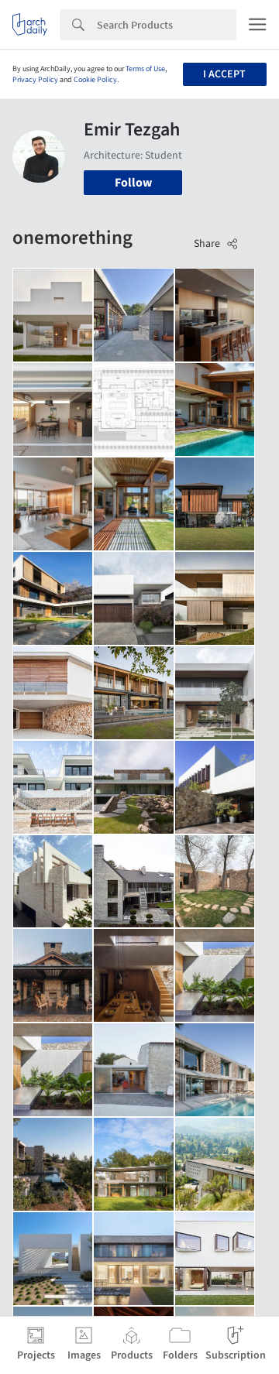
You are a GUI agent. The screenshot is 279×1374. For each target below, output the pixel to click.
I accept (224, 74)
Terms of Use (145, 68)
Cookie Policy (95, 79)
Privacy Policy (35, 79)
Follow (133, 182)
